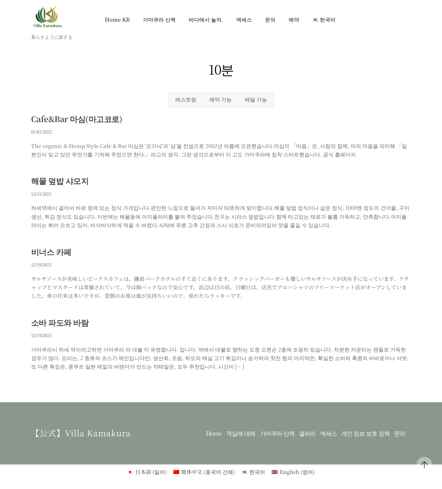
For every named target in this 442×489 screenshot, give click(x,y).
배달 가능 (256, 99)
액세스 (244, 19)
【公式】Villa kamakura (81, 433)
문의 (270, 19)
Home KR (117, 19)
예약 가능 (220, 99)
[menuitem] (324, 20)
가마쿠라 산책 (159, 19)
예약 (294, 19)
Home (214, 433)
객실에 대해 (240, 433)
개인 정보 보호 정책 (365, 433)
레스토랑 (185, 99)
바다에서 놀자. (206, 19)
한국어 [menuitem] (257, 472)
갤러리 (307, 433)
